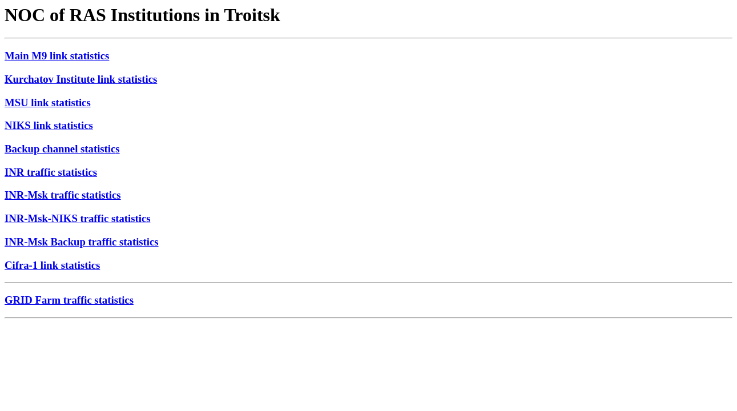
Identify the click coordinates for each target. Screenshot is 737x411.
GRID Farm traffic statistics (69, 300)
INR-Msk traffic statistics (63, 195)
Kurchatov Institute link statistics (81, 79)
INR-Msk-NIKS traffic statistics (78, 218)
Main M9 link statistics (57, 56)
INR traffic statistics (51, 172)
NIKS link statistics (49, 125)
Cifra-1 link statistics (52, 265)
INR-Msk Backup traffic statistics (82, 242)
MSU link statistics (48, 102)
